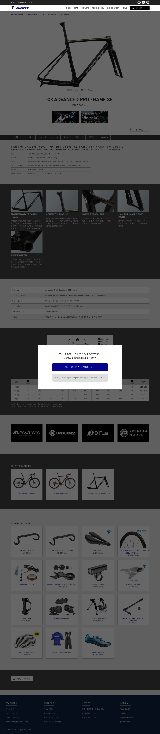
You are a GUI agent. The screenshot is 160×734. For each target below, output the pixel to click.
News (124, 8)
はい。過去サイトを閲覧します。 (80, 367)
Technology (98, 8)
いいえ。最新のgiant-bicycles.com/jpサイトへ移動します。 (80, 377)
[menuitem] (13, 2)
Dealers (85, 8)
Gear (76, 8)
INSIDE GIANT (113, 8)
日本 (30, 3)
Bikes (68, 8)
